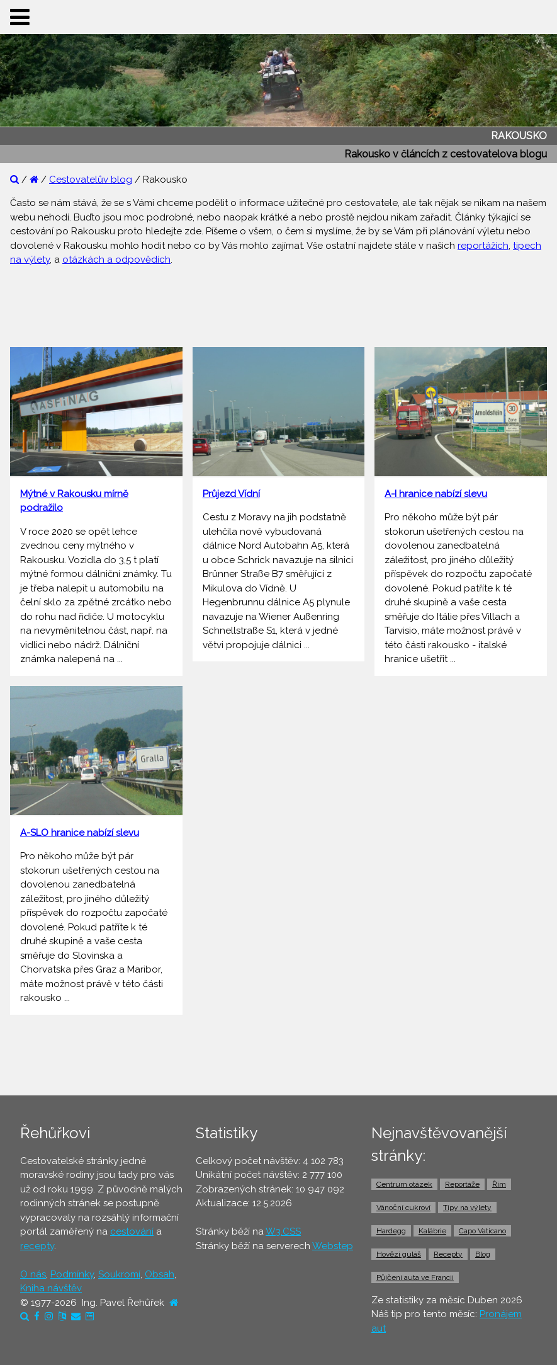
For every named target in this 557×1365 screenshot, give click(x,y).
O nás (33, 1274)
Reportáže (462, 1184)
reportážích (483, 245)
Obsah (159, 1274)
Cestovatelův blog (90, 179)
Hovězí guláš (398, 1254)
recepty (37, 1246)
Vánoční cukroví (403, 1207)
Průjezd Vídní (231, 494)
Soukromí (119, 1274)
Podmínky (72, 1274)
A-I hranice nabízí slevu (436, 494)
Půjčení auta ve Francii (415, 1277)
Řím (499, 1184)
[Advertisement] (279, 305)
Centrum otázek (404, 1184)
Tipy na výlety (467, 1207)
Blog (482, 1254)
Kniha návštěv (51, 1288)
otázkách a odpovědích (116, 259)
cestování (132, 1231)
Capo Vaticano (482, 1230)
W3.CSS (283, 1231)
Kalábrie (432, 1230)
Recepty (448, 1254)
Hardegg (391, 1230)
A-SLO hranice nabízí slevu (79, 832)
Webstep (332, 1246)
